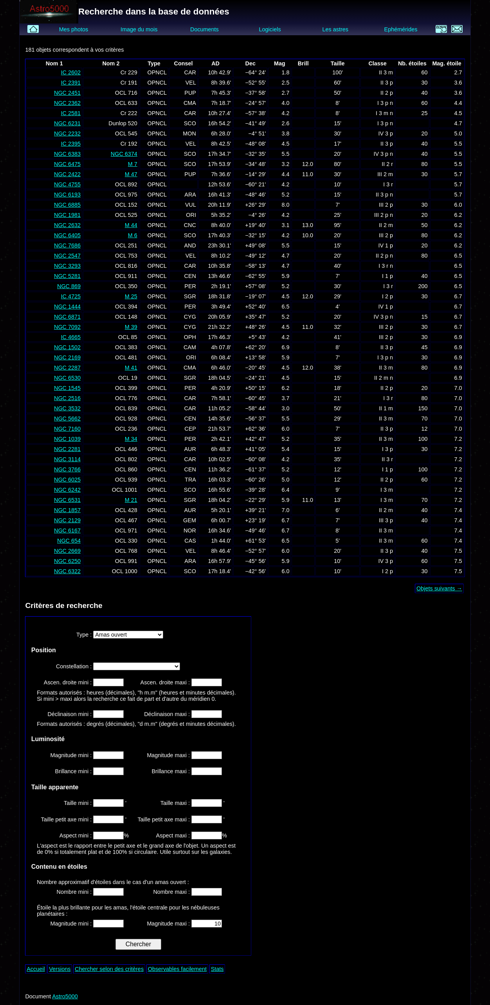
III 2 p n (383, 215)
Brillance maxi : (171, 771)
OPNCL (157, 72)
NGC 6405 (67, 235)
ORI (191, 215)
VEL (191, 82)
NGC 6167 (67, 530)
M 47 (131, 174)
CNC (190, 225)
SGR (190, 296)
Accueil (36, 969)
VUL (190, 205)
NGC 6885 (67, 205)
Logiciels (270, 29)
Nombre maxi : (172, 892)
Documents (204, 29)
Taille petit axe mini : (67, 819)
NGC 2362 (67, 103)
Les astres (335, 29)
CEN (190, 276)
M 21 (131, 500)
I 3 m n (384, 113)
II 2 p (386, 93)
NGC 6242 (67, 490)
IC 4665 (71, 337)
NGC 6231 (67, 123)
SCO (190, 123)
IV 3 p (385, 133)
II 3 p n (384, 194)
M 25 (131, 296)
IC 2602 (71, 72)
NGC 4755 (67, 184)
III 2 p (386, 205)
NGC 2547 (67, 256)
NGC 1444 (67, 306)
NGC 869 (69, 286)
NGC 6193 (67, 194)
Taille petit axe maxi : (164, 819)
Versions (59, 969)
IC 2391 (71, 82)
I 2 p (387, 296)
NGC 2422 (67, 174)
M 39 (131, 327)
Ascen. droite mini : (68, 682)
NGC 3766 (67, 469)
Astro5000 (65, 996)
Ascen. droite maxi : (166, 682)
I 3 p (387, 449)
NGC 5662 (67, 418)
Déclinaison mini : (70, 714)
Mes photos (73, 29)
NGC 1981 (67, 215)
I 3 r (388, 184)
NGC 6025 (67, 479)
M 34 (131, 439)
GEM (189, 520)
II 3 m (386, 72)
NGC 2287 (67, 367)
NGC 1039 (67, 439)
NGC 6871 (67, 317)
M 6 (132, 235)
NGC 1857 (67, 510)
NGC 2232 (67, 133)
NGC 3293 (67, 266)
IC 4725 (71, 296)
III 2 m (385, 174)
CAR (190, 72)
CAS (190, 541)
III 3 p (386, 520)
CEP (190, 429)
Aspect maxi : (173, 835)
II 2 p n (384, 256)
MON (189, 133)
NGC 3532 (67, 408)
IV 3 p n (383, 154)
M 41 (131, 367)
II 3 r (387, 459)
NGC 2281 (67, 449)
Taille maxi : (175, 803)
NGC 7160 (67, 429)
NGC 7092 (67, 327)
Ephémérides (401, 29)
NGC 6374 (124, 154)
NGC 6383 (67, 154)
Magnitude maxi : (169, 755)
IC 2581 (71, 113)
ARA (190, 194)
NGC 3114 (67, 459)
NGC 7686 (67, 245)
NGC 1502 (67, 347)
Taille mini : (78, 803)
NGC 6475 (67, 164)
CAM (190, 347)
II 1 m (386, 408)
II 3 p (386, 82)
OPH (190, 337)
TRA (190, 479)
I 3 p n (385, 103)
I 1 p (387, 276)
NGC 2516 (67, 398)
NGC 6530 (67, 378)
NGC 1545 (67, 388)
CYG (190, 317)
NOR (190, 530)
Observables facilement (177, 969)
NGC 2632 (67, 225)
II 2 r (387, 164)
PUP (190, 93)
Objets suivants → (439, 588)
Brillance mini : (74, 771)
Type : (84, 635)
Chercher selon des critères (109, 969)
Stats (217, 969)
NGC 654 (69, 541)
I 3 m (386, 490)
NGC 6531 (67, 500)
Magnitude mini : (72, 755)
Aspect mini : (76, 835)
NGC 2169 (67, 357)
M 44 (131, 225)
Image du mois (139, 29)
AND (190, 245)
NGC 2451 (67, 93)
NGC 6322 (67, 571)
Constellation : (74, 666)
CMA (190, 103)
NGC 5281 (67, 276)
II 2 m (386, 225)
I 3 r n (385, 266)
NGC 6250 (67, 561)
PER (190, 286)
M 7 (132, 164)
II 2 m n (383, 378)
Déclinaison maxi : (167, 714)
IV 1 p (385, 245)
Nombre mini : (75, 892)
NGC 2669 (67, 551)
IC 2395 (71, 144)
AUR (190, 449)
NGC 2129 (67, 520)
